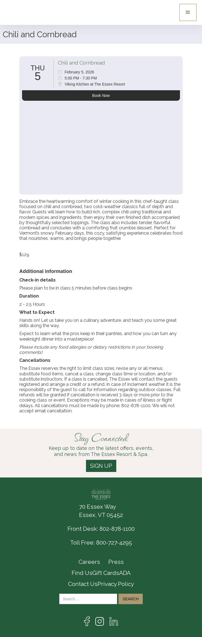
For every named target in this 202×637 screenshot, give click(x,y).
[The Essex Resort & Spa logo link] (101, 494)
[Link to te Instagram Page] (99, 621)
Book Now (101, 95)
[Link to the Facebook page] (87, 621)
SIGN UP (101, 466)
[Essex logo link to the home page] (25, 12)
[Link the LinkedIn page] (113, 621)
